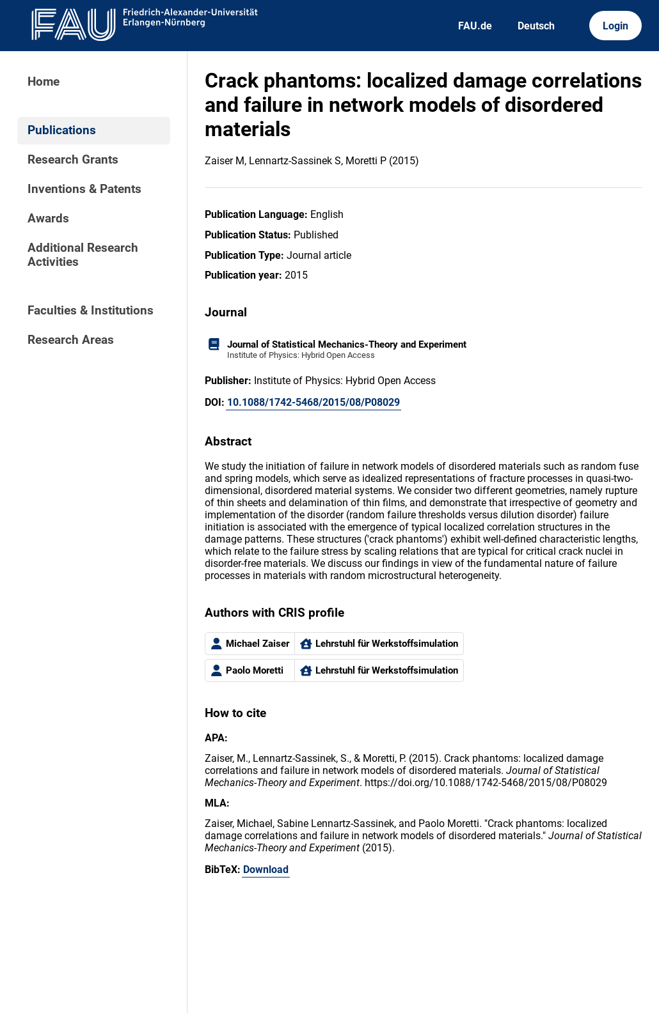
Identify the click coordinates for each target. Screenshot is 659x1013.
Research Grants (73, 160)
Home (44, 82)
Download (266, 869)
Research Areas (71, 340)
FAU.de (475, 26)
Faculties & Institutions (91, 311)
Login (615, 26)
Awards (48, 219)
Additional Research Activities (83, 255)
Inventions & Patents (84, 189)
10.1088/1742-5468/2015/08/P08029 (313, 402)
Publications (62, 130)
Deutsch (536, 26)
